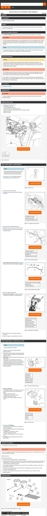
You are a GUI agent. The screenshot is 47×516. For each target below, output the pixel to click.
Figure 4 (6, 229)
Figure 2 (6, 176)
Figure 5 (21, 262)
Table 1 (10, 86)
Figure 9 (5, 86)
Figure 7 (7, 359)
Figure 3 (6, 192)
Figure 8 (7, 390)
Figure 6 (17, 294)
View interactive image (23, 148)
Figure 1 (6, 104)
